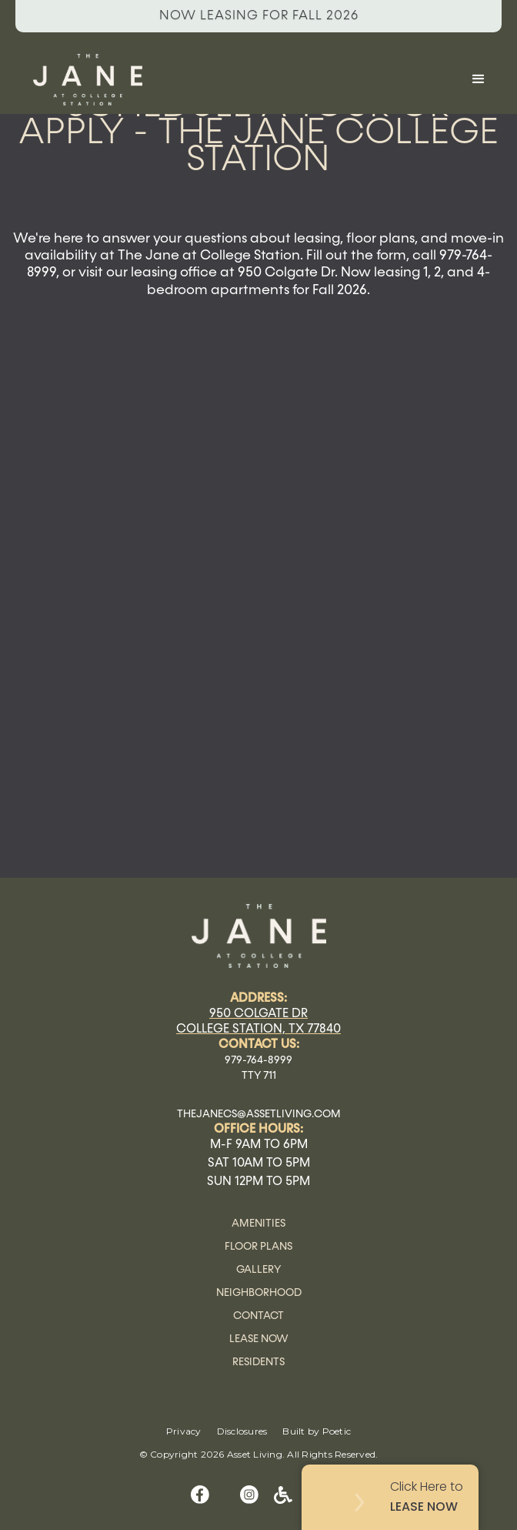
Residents (258, 1362)
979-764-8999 (258, 1060)
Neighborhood (259, 1292)
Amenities (258, 1223)
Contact (258, 1316)
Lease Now (259, 1339)
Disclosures (242, 1431)
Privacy (184, 1431)
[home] (235, 79)
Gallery (258, 1269)
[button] (478, 79)
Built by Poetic (316, 1431)
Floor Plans (258, 1246)
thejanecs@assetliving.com (259, 1114)
